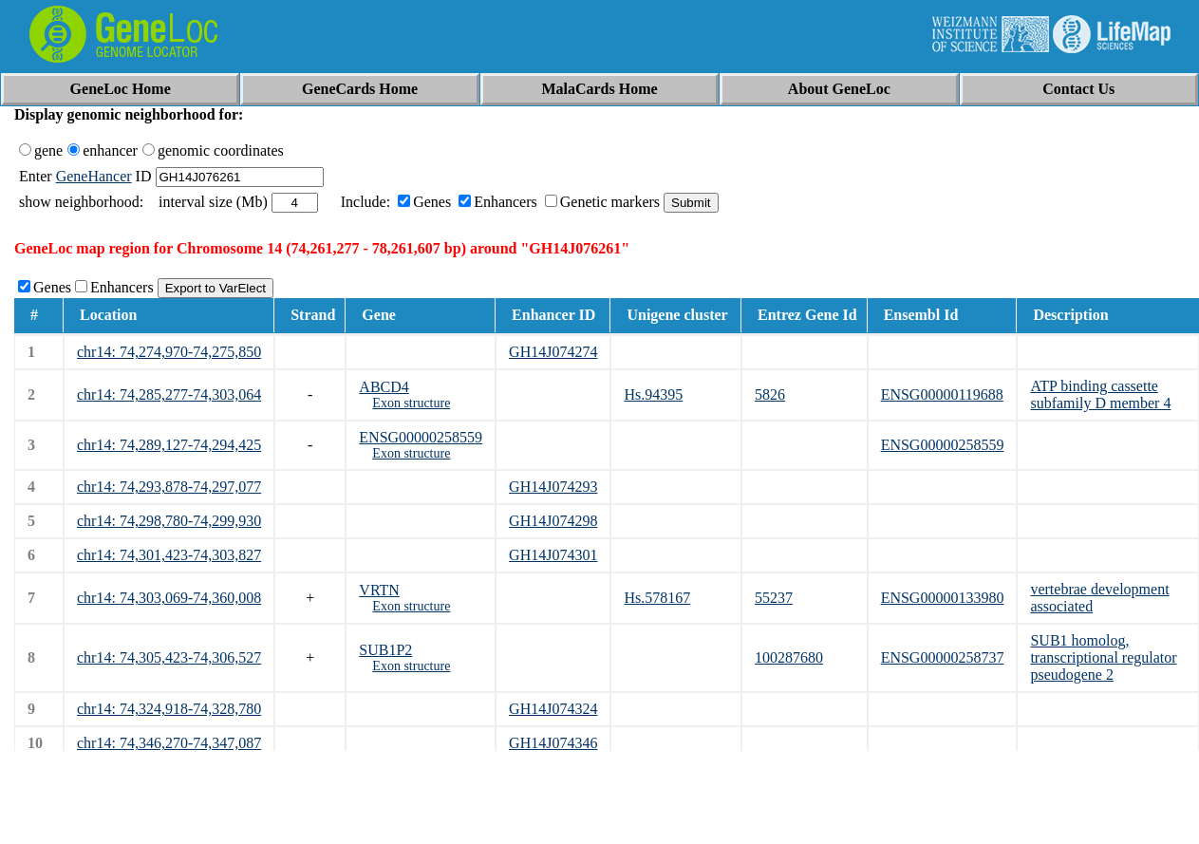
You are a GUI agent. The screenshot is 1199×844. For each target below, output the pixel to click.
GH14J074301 (553, 555)
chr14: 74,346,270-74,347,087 (169, 743)
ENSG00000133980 (942, 598)
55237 (774, 598)
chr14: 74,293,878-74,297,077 (169, 486)
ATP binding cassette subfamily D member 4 (1100, 394)
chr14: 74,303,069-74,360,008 (169, 598)
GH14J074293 (553, 486)
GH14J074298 (553, 521)
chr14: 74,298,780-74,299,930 (169, 521)
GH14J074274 (553, 352)
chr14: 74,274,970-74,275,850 (169, 352)
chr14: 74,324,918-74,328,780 (169, 709)
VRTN (379, 590)
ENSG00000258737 (942, 657)
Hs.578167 (657, 598)
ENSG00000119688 (942, 394)
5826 (770, 394)
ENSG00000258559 (420, 437)
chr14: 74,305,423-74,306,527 (169, 657)
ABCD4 (383, 387)
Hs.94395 (653, 394)
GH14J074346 (553, 743)
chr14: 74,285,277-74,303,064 (169, 394)
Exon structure (411, 403)
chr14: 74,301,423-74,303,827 (169, 555)
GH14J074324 (553, 709)
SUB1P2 (385, 650)
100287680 (789, 657)
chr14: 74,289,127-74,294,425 (169, 445)
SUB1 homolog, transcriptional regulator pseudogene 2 (1103, 657)
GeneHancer (94, 176)
